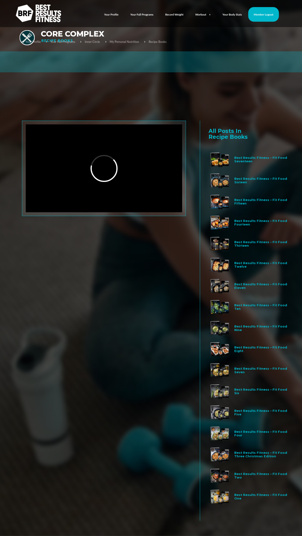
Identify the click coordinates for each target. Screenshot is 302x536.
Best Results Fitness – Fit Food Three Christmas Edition (260, 454)
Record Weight (174, 14)
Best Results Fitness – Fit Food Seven (260, 370)
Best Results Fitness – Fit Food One (260, 496)
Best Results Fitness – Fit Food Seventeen (260, 159)
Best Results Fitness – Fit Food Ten (260, 307)
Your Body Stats (232, 14)
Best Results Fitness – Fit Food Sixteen (260, 180)
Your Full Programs (141, 14)
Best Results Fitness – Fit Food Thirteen (260, 243)
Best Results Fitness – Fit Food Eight (260, 349)
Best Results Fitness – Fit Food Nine (260, 328)
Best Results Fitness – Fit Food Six (260, 391)
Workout (203, 14)
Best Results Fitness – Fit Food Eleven (260, 286)
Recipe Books (158, 42)
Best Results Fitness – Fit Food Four (260, 433)
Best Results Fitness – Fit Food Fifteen (260, 201)
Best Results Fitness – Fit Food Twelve (260, 264)
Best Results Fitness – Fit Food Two (260, 475)
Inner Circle (92, 42)
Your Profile (111, 14)
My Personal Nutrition (124, 42)
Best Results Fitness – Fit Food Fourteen (260, 222)
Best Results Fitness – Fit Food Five (260, 412)
